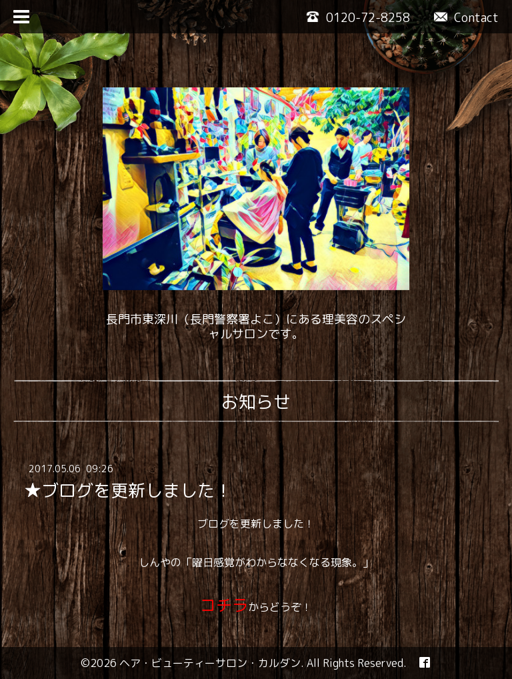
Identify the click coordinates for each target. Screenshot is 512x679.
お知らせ (256, 402)
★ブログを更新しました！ (128, 490)
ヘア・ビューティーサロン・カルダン (210, 663)
